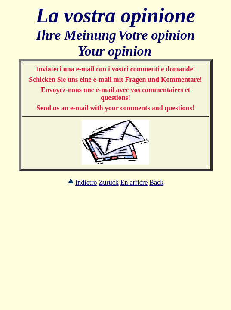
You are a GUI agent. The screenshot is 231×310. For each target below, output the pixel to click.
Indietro (86, 182)
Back (156, 182)
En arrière (134, 182)
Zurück (109, 182)
